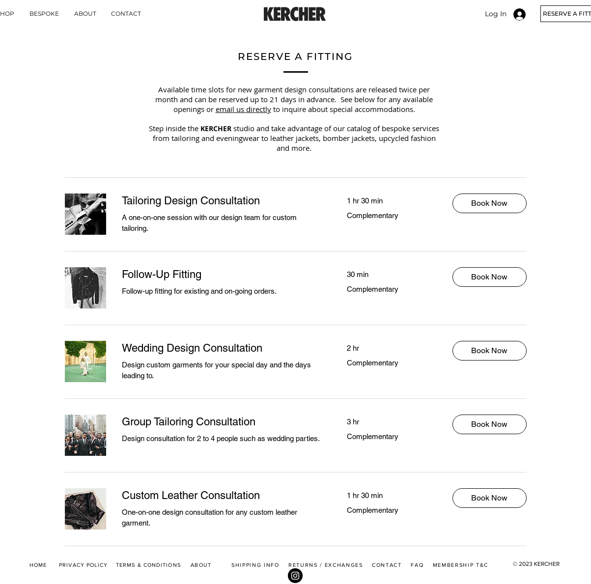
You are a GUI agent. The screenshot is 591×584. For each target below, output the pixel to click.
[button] (489, 203)
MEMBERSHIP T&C (460, 565)
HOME (38, 565)
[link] (222, 201)
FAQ (417, 565)
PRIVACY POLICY (83, 565)
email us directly (243, 109)
